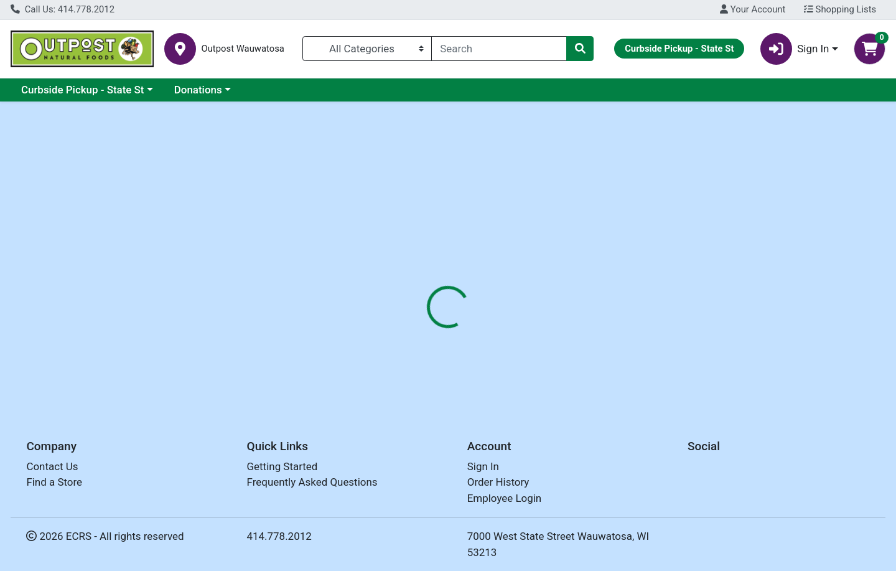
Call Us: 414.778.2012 (62, 9)
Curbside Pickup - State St (82, 89)
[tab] (408, 285)
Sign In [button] (794, 49)
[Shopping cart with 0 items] (869, 49)
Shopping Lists (840, 9)
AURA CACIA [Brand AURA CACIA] (532, 335)
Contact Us (52, 466)
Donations (198, 89)
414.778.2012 (279, 536)
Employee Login (504, 498)
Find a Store (54, 482)
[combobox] (499, 48)
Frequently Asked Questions (312, 482)
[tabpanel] (635, 348)
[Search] (499, 48)
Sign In (483, 466)
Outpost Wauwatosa (242, 49)
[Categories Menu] (367, 48)
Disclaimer (467, 286)
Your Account (752, 9)
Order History (498, 482)
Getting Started (282, 466)
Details (408, 286)
